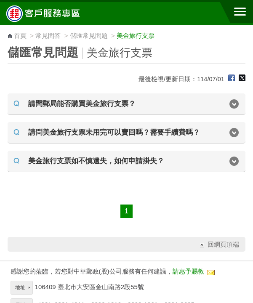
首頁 (20, 35)
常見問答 (48, 35)
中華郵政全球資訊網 (52, 13)
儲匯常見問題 (89, 35)
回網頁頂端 (223, 244)
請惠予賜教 (188, 271)
